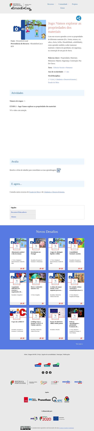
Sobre (25, 354)
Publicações (66, 354)
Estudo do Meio (53, 82)
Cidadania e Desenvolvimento (65, 79)
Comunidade (63, 4)
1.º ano (66, 72)
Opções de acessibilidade (49, 354)
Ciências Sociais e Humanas (62, 68)
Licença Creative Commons (66, 428)
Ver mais (79, 344)
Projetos (74, 4)
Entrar (62, 8)
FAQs (39, 354)
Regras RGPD (32, 354)
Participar (59, 354)
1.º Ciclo (51, 79)
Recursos (50, 4)
